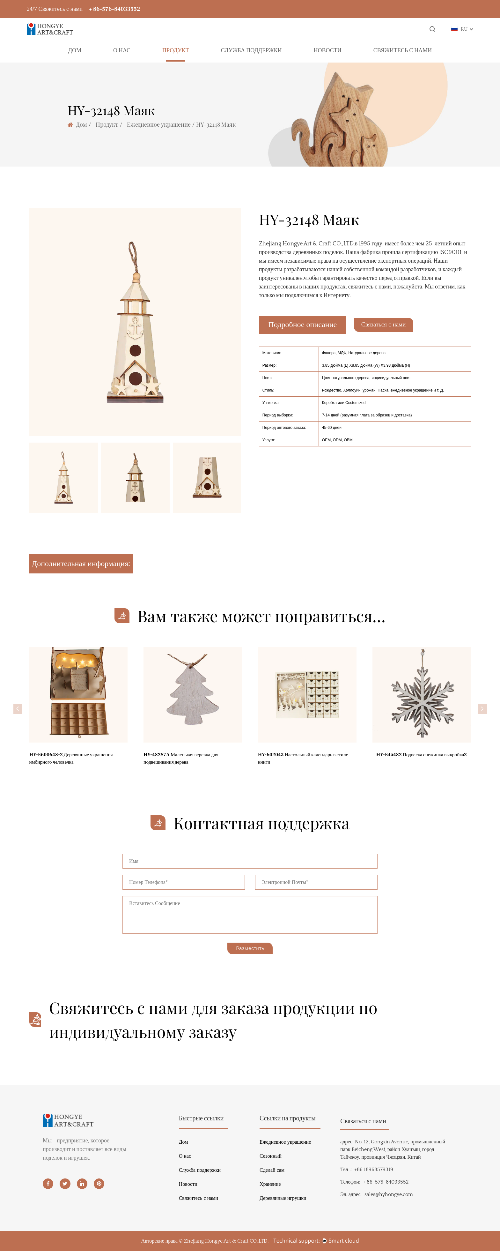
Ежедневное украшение (159, 124)
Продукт (175, 51)
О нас (121, 51)
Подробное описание (302, 325)
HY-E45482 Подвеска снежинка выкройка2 (411, 764)
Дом (74, 51)
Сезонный (271, 1161)
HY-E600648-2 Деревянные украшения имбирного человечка (78, 764)
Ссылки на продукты (288, 1123)
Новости (328, 51)
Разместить (250, 952)
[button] (17, 709)
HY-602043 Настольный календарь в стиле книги (303, 764)
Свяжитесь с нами (402, 51)
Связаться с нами (393, 325)
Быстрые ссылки (201, 1123)
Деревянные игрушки (283, 1203)
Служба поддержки (251, 51)
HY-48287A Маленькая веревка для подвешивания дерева (187, 764)
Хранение (270, 1189)
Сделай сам (272, 1175)
